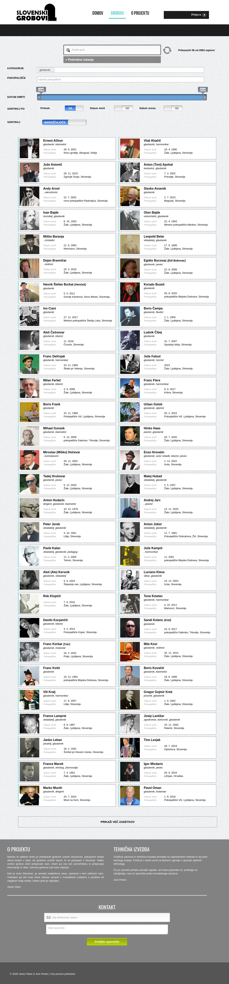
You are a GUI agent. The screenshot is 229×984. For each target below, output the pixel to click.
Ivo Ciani (49, 308)
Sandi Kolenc (157, 620)
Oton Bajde (152, 212)
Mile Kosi (150, 644)
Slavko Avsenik (155, 188)
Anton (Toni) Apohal (158, 164)
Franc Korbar (56, 644)
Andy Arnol (51, 188)
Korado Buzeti (154, 284)
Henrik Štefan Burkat (64, 284)
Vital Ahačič (152, 140)
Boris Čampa (153, 308)
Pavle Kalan (51, 548)
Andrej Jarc (152, 500)
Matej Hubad (153, 476)
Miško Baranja (53, 236)
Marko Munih (52, 787)
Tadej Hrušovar (54, 476)
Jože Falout (152, 356)
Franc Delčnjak (54, 356)
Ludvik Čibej (153, 332)
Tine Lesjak (152, 740)
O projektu (140, 13)
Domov (97, 13)
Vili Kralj (49, 692)
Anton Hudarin (53, 500)
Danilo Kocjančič (55, 620)
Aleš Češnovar (53, 332)
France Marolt (53, 764)
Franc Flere (152, 380)
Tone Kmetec (153, 596)
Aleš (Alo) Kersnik (56, 572)
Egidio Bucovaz (165, 260)
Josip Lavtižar (154, 716)
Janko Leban (52, 740)
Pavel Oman (152, 787)
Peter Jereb (51, 524)
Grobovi (117, 13)
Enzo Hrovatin (154, 452)
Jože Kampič (153, 548)
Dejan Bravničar (55, 260)
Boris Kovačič (154, 668)
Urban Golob (153, 404)
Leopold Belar (154, 236)
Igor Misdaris (153, 764)
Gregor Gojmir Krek (158, 692)
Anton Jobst (153, 524)
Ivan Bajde (51, 212)
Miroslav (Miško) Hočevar (61, 452)
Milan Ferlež (52, 380)
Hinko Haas (152, 428)
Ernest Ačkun (53, 140)
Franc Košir (51, 668)
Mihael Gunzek (54, 428)
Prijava (198, 15)
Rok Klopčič (52, 596)
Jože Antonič (52, 164)
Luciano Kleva (154, 572)
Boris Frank (51, 404)
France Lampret (54, 716)
